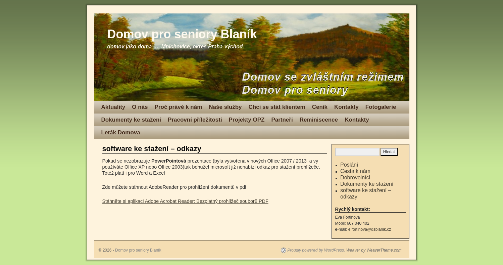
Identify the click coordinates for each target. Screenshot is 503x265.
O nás (140, 107)
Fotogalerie (380, 107)
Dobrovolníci (355, 177)
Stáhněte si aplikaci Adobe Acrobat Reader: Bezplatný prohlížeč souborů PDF (185, 201)
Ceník (320, 107)
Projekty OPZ (247, 120)
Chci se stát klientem (277, 107)
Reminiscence (319, 120)
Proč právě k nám (178, 107)
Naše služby (225, 107)
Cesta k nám (355, 171)
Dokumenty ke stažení (131, 120)
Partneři (282, 120)
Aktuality (113, 107)
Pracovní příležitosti (195, 120)
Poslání (349, 165)
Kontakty (346, 107)
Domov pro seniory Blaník (182, 34)
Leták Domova (120, 132)
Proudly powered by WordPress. (316, 250)
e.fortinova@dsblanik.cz (369, 229)
